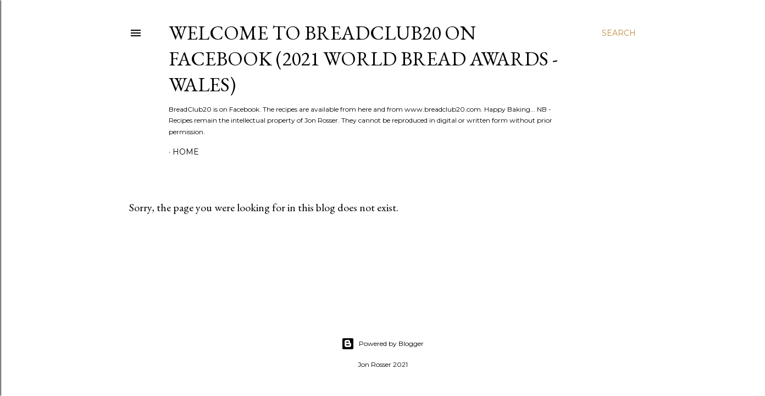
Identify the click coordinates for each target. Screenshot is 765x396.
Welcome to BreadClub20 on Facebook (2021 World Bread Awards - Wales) (363, 58)
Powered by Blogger (382, 343)
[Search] (619, 33)
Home (186, 152)
